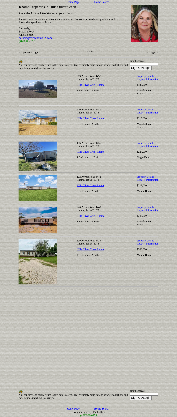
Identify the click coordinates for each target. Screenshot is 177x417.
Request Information (147, 79)
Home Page (73, 1)
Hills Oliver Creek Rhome (90, 84)
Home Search (101, 1)
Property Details (145, 76)
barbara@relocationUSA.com (35, 37)
